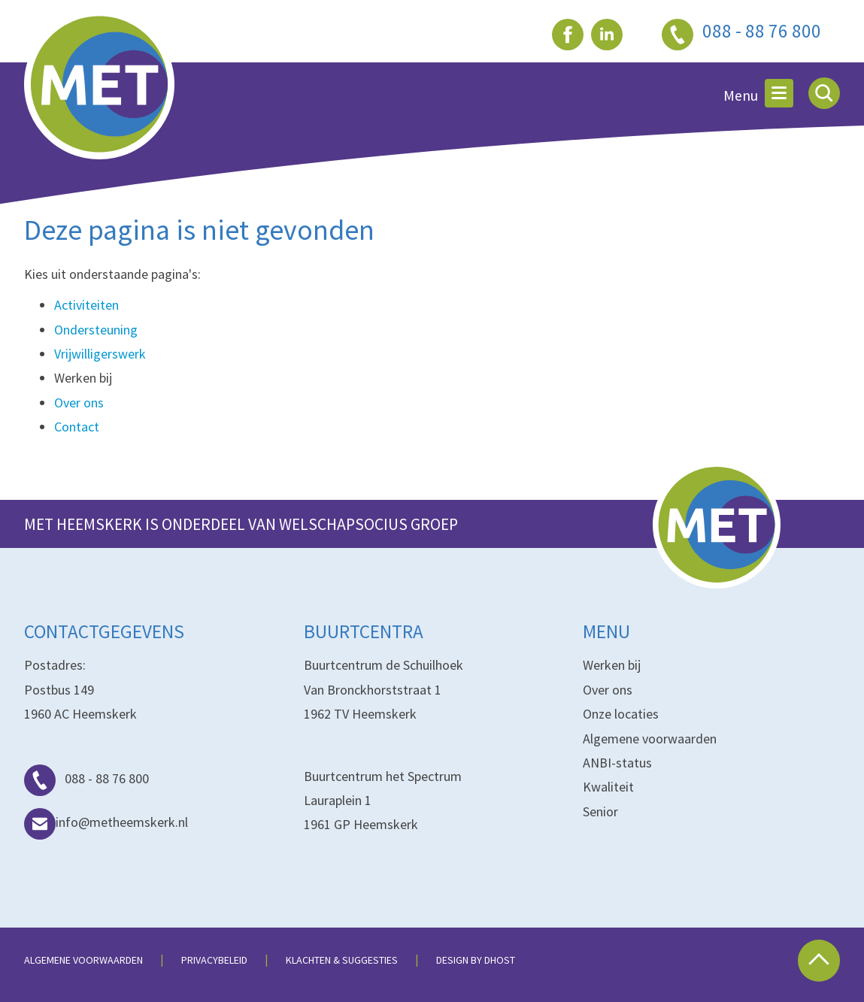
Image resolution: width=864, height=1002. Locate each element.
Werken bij (612, 665)
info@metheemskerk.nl (106, 822)
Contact (76, 426)
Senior (600, 811)
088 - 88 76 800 (86, 778)
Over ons (79, 402)
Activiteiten (86, 304)
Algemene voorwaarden (650, 738)
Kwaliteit (608, 786)
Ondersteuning (96, 329)
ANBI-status (617, 762)
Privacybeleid (214, 960)
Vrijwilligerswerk (100, 353)
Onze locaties (621, 713)
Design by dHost (475, 960)
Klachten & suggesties (342, 960)
